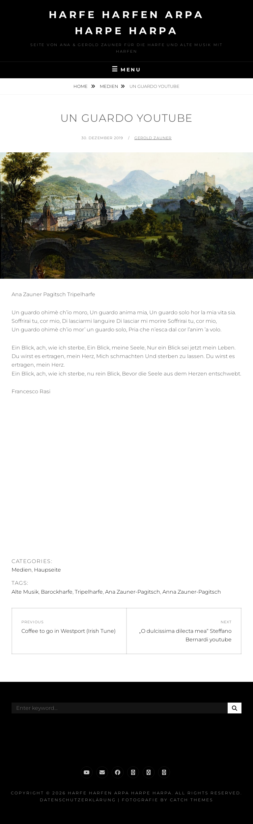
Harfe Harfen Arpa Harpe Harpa (120, 792)
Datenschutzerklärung (78, 799)
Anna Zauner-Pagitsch (191, 592)
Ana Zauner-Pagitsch (132, 592)
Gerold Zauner (153, 138)
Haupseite (47, 570)
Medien (109, 86)
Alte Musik (25, 592)
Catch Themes (191, 799)
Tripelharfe (89, 592)
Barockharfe (56, 592)
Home (81, 86)
